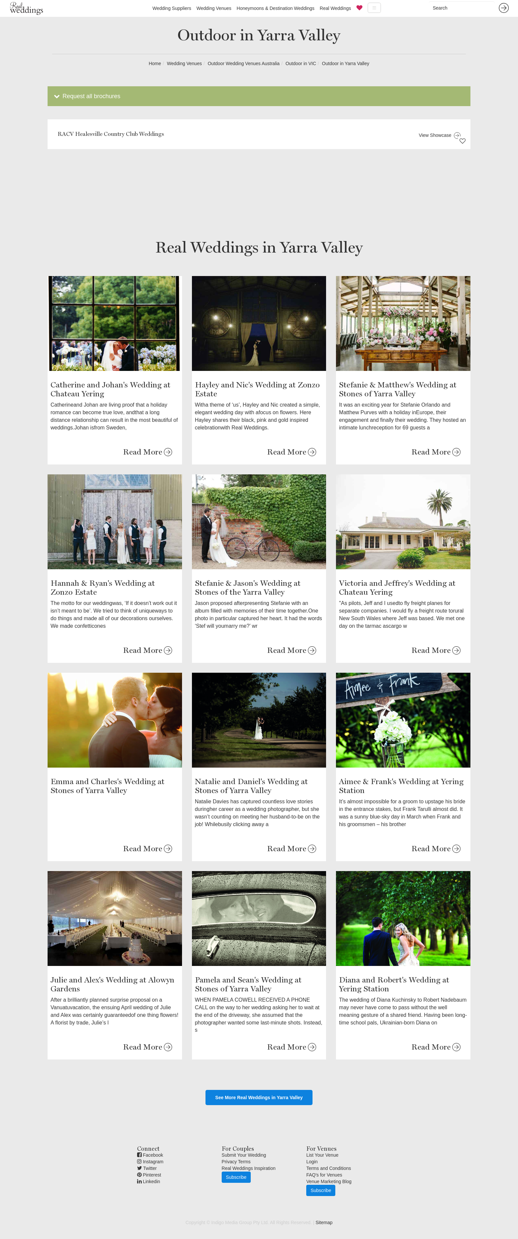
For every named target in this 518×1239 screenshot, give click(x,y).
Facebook (150, 1155)
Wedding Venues (214, 8)
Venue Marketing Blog (329, 1181)
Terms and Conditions (328, 1168)
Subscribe (236, 1177)
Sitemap (323, 1222)
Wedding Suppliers (171, 8)
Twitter (147, 1168)
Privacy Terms (236, 1161)
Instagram (150, 1161)
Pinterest (149, 1175)
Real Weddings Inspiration (249, 1168)
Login (311, 1161)
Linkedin (148, 1181)
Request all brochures (86, 96)
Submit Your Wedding (244, 1155)
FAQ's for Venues (324, 1175)
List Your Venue (322, 1155)
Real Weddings (335, 8)
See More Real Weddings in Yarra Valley (259, 1097)
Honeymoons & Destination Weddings (275, 8)
